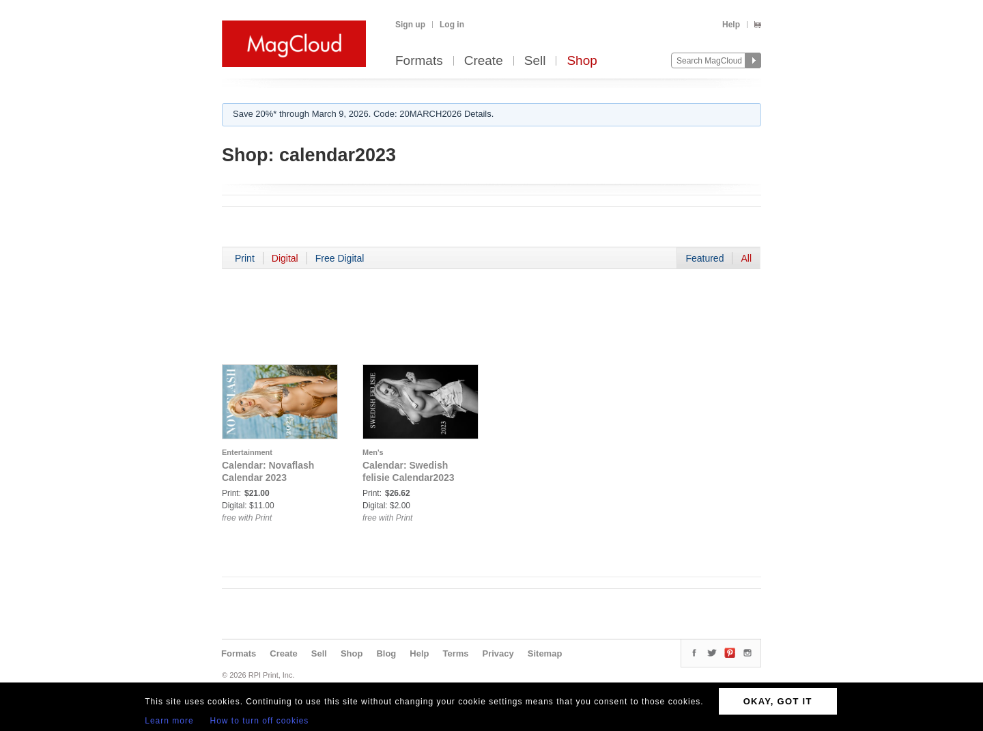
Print (245, 258)
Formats (419, 61)
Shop (582, 61)
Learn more (169, 721)
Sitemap (545, 653)
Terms (455, 653)
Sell (535, 61)
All (746, 258)
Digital (285, 258)
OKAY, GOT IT (777, 701)
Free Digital (340, 258)
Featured (704, 258)
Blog (386, 653)
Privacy (498, 653)
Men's (373, 452)
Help (731, 24)
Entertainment (247, 452)
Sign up (410, 24)
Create (483, 61)
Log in (452, 24)
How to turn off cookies (259, 721)
